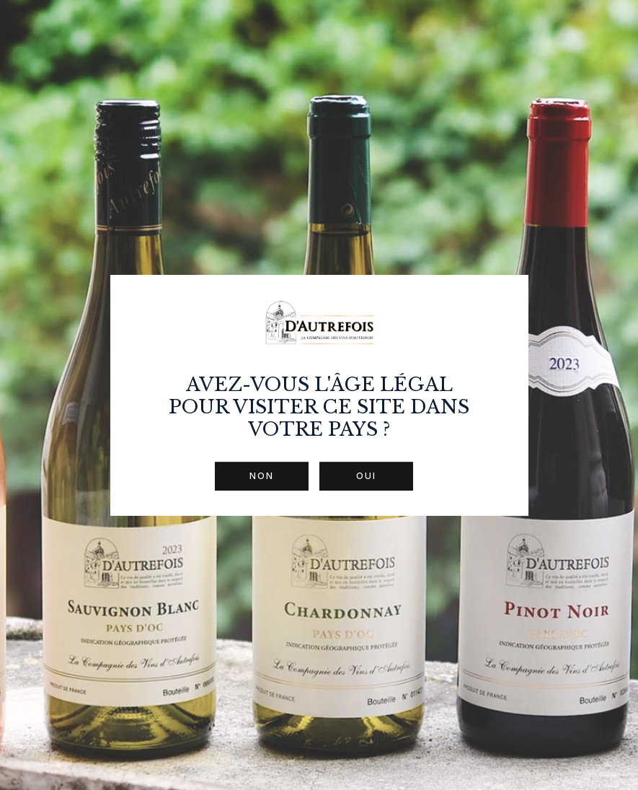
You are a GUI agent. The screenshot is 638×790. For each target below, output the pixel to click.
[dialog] (319, 395)
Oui (366, 475)
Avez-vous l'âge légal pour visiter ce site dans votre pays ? (319, 407)
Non (261, 475)
